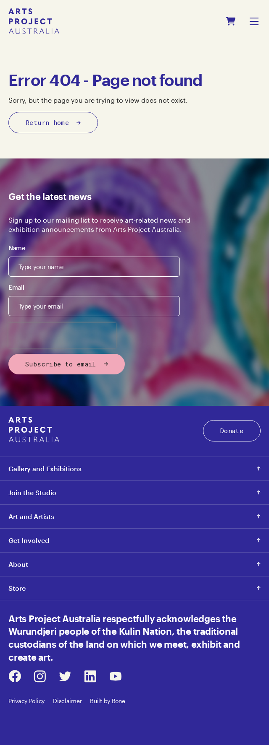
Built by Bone (107, 700)
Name (17, 248)
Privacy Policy (26, 700)
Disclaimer (67, 700)
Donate (231, 430)
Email (16, 287)
